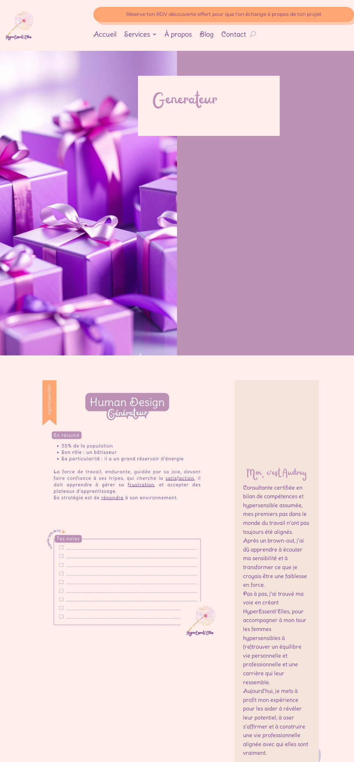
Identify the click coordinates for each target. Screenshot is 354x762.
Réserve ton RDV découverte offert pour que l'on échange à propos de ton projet (224, 14)
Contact (233, 35)
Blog (206, 35)
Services (137, 35)
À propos (178, 35)
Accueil (105, 35)
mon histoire (276, 715)
